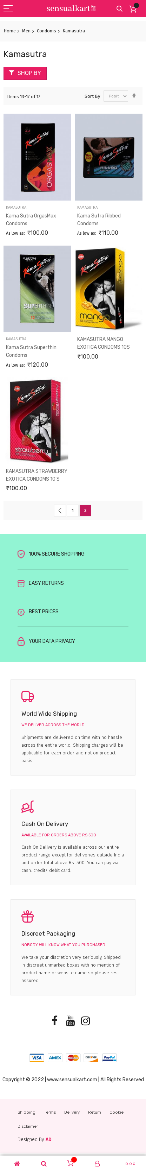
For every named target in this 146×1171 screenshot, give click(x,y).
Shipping (26, 1112)
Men (26, 30)
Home (10, 30)
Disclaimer (28, 1126)
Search (119, 9)
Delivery (72, 1112)
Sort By (92, 96)
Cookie (116, 1112)
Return (94, 1112)
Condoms (46, 30)
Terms (50, 1112)
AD (49, 1139)
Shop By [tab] (29, 73)
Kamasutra (16, 207)
